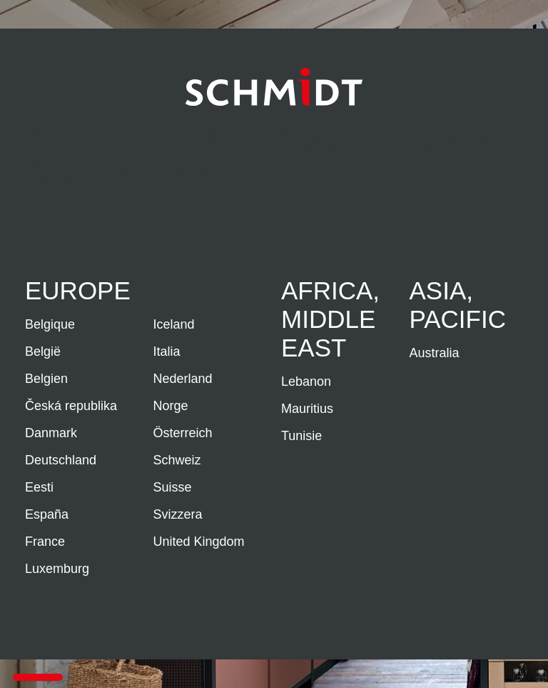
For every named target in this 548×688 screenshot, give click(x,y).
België (43, 351)
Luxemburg (57, 569)
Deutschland (60, 460)
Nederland (183, 379)
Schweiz (177, 460)
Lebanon (306, 381)
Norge (170, 406)
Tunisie (301, 436)
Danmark (51, 433)
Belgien (46, 379)
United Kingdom (199, 541)
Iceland (174, 324)
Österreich (183, 433)
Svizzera (178, 514)
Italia (167, 351)
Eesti (39, 487)
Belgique (50, 324)
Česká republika (71, 406)
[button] (38, 677)
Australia (435, 353)
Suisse (172, 487)
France (45, 541)
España (46, 514)
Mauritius (307, 409)
